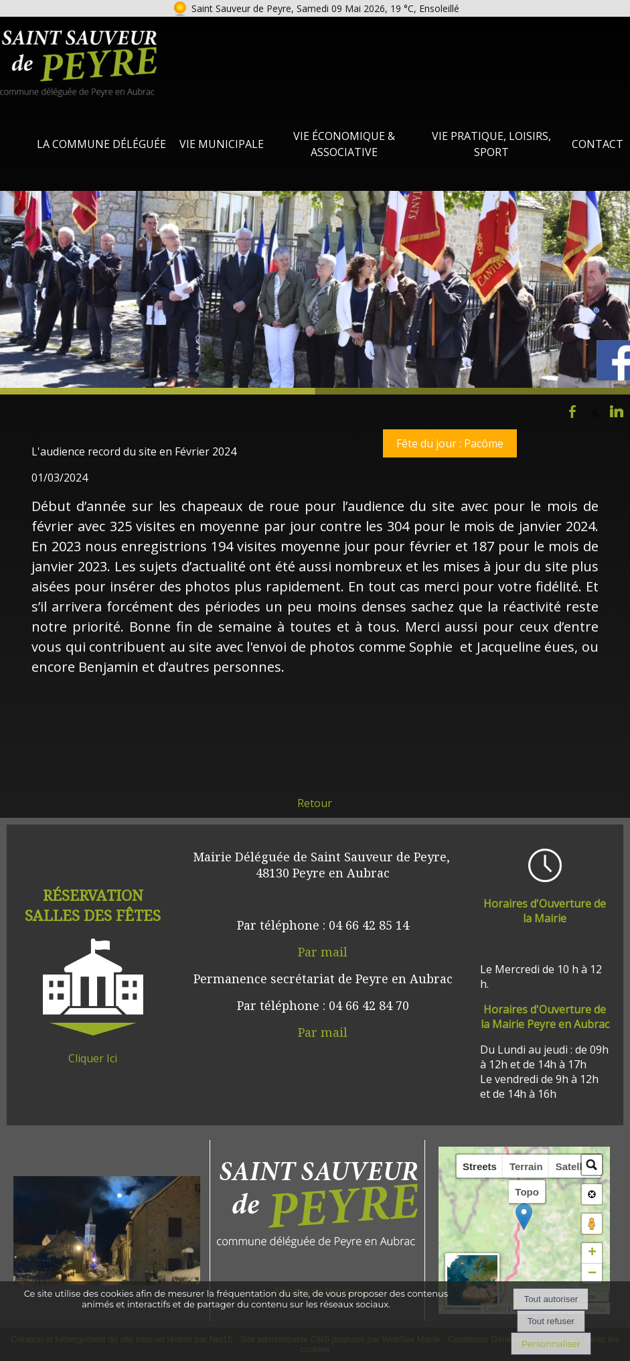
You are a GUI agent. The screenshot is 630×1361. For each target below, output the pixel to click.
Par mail (322, 952)
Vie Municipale (221, 144)
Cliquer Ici (92, 1058)
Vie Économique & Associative (344, 144)
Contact (597, 144)
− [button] (592, 1274)
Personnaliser (551, 1343)
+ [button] (592, 1253)
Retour (314, 803)
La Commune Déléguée (101, 144)
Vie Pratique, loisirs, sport (491, 144)
